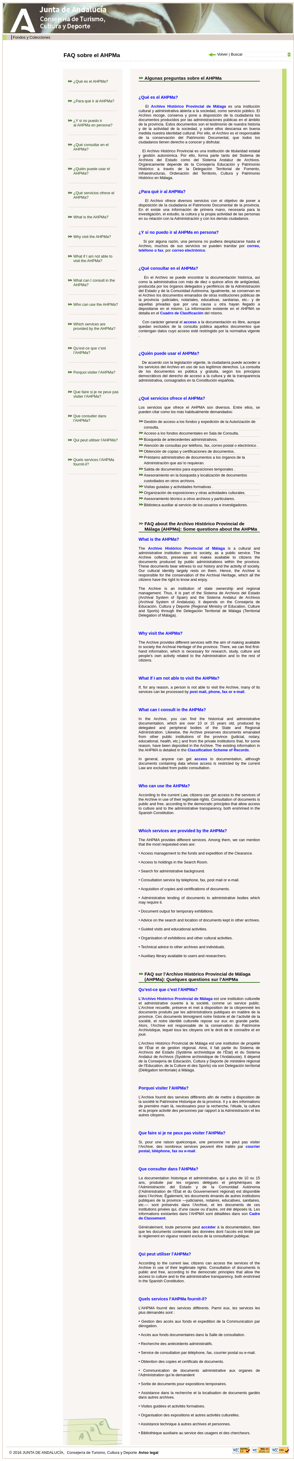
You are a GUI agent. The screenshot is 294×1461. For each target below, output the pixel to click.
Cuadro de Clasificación (181, 313)
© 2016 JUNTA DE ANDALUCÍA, (37, 1452)
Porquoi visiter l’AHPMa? (94, 372)
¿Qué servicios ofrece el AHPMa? (172, 398)
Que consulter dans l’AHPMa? (89, 418)
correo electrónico (188, 250)
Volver (218, 54)
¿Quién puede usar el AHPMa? (169, 353)
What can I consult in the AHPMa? (172, 709)
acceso (190, 322)
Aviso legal (148, 1452)
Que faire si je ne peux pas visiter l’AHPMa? (95, 394)
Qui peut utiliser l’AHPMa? (95, 440)
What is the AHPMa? (90, 217)
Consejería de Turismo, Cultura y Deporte (102, 1452)
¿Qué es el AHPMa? (90, 81)
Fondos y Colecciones (31, 37)
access (201, 759)
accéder (208, 1227)
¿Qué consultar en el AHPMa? (168, 268)
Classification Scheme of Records (218, 750)
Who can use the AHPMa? (95, 304)
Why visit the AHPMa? (92, 236)
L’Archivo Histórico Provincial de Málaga (176, 998)
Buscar (237, 54)
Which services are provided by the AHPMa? (94, 326)
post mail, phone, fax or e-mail (217, 691)
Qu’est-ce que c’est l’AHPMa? (89, 350)
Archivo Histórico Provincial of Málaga (186, 548)
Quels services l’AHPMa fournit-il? (173, 1299)
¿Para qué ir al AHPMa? (93, 101)
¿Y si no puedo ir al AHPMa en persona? (93, 122)
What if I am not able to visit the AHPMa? (93, 258)
